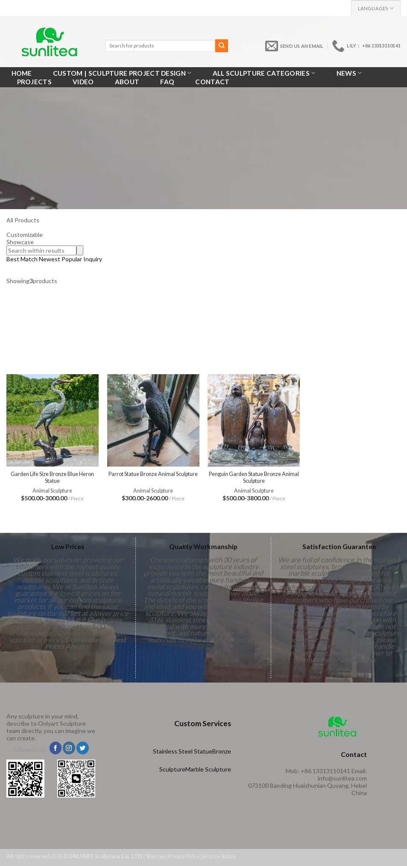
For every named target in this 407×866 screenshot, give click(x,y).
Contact (212, 82)
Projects (34, 82)
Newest (49, 259)
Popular (72, 259)
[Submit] (221, 45)
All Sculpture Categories (264, 73)
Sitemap (155, 856)
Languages (376, 8)
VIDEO (83, 82)
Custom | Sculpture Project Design (122, 73)
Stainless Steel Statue (182, 751)
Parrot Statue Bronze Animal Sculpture (153, 474)
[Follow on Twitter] (82, 748)
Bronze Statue (219, 856)
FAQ (167, 82)
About (127, 82)
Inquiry (92, 259)
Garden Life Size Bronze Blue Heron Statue (52, 477)
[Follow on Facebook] (56, 748)
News (349, 73)
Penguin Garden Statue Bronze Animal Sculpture (254, 477)
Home (22, 73)
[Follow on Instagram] (69, 748)
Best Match (22, 259)
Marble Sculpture (208, 769)
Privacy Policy (183, 856)
